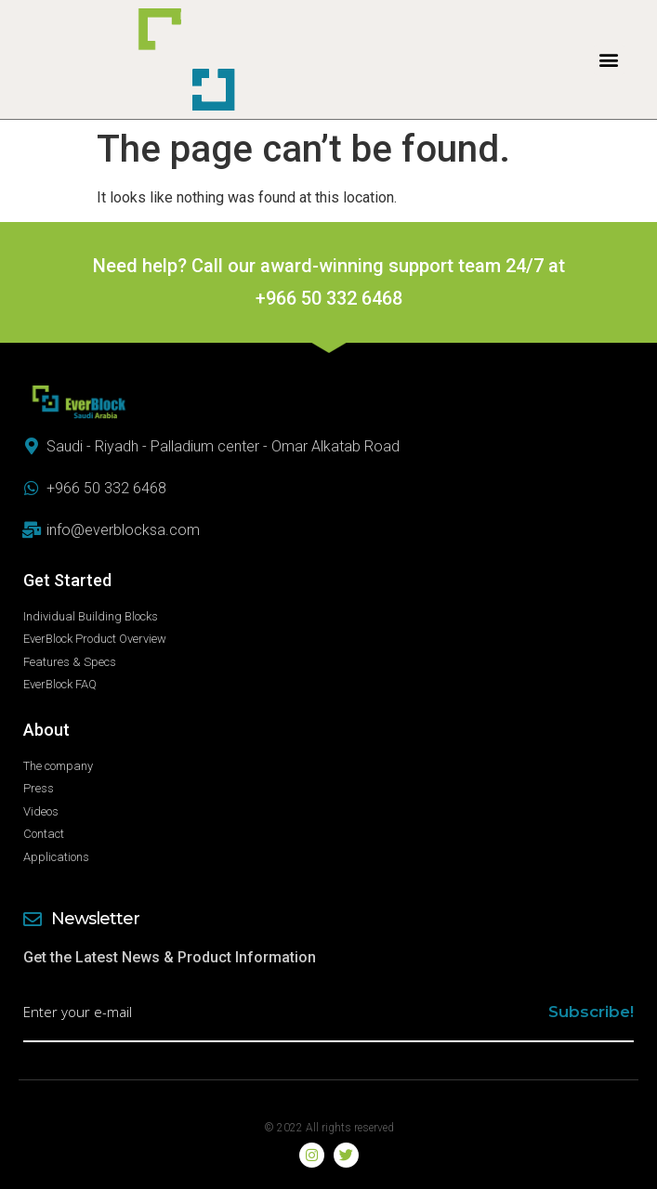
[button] (609, 60)
